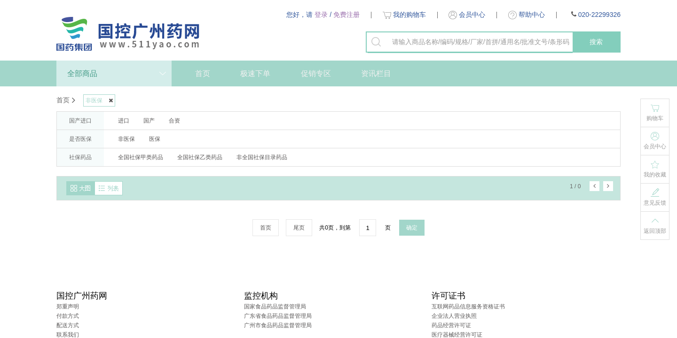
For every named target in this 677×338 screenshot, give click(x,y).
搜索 (596, 42)
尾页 (299, 227)
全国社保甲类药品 (140, 157)
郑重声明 (67, 306)
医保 (154, 139)
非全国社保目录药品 (261, 157)
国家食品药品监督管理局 (275, 306)
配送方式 (67, 325)
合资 (174, 120)
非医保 (126, 139)
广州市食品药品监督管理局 (278, 325)
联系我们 (67, 334)
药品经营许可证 (451, 325)
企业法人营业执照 (454, 316)
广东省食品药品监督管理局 (278, 316)
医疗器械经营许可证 (457, 334)
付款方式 (67, 316)
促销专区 (316, 73)
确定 (411, 227)
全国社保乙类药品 (199, 157)
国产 (149, 120)
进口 (123, 120)
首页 (202, 73)
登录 (321, 14)
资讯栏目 (376, 73)
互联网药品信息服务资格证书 (468, 306)
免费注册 (346, 14)
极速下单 (255, 73)
